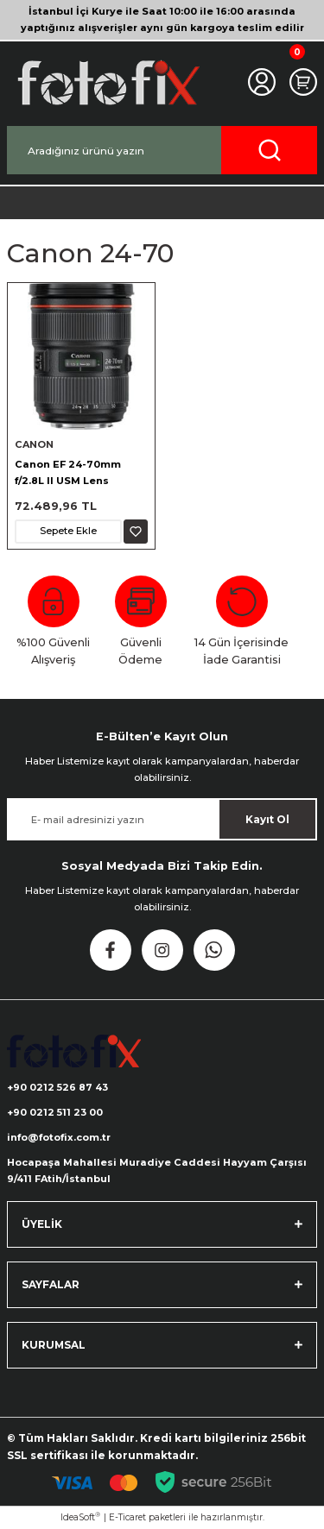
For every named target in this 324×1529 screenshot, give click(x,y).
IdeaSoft (80, 1517)
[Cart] (303, 82)
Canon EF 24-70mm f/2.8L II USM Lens (68, 472)
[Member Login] (262, 82)
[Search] (162, 150)
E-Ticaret (127, 1517)
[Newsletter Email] (162, 819)
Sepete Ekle (68, 531)
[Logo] (107, 82)
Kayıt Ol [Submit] (267, 819)
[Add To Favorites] (136, 531)
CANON (34, 444)
